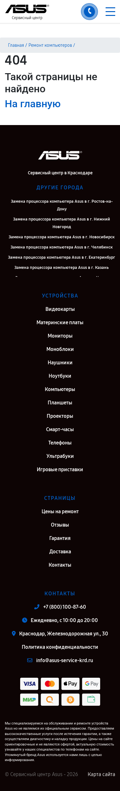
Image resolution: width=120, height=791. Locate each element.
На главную (32, 104)
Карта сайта (101, 774)
